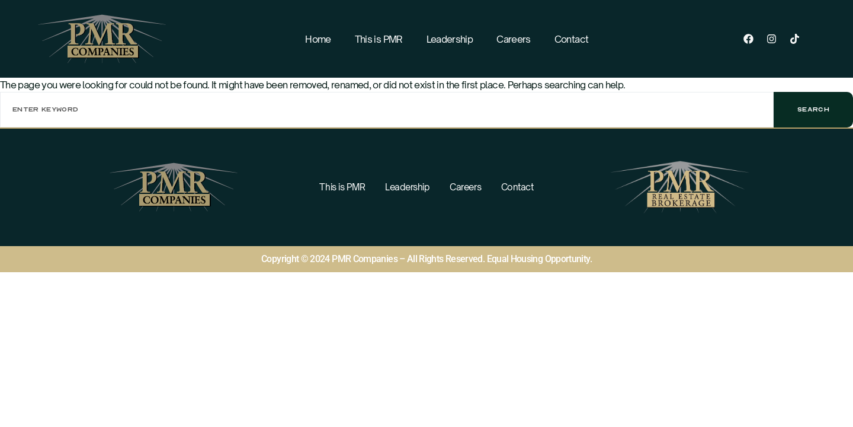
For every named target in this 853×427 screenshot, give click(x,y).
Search (813, 109)
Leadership (449, 39)
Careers (513, 39)
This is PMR (379, 39)
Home (318, 39)
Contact (571, 39)
